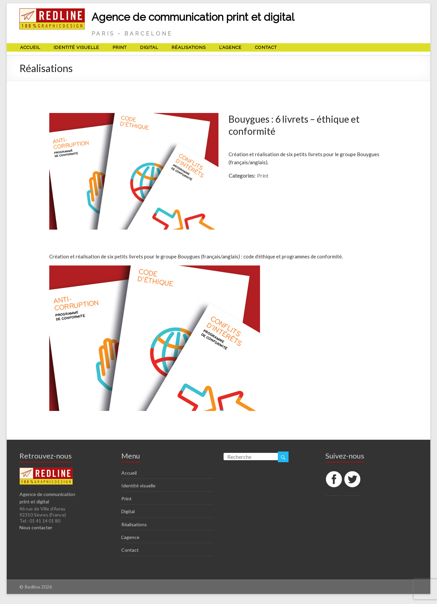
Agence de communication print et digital (192, 17)
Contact (266, 47)
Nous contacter (35, 527)
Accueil (30, 47)
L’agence (230, 47)
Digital (149, 47)
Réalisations (189, 47)
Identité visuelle (76, 47)
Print (120, 47)
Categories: (242, 175)
